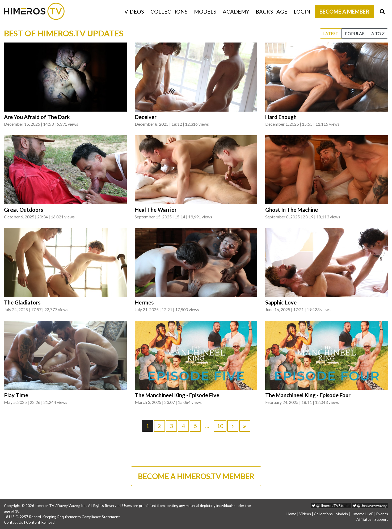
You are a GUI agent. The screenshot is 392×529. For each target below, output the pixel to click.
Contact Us (13, 522)
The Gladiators (22, 302)
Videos (134, 11)
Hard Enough (281, 117)
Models (205, 11)
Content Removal (40, 522)
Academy (236, 11)
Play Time (16, 395)
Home (291, 513)
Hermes (144, 302)
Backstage (271, 11)
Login (302, 11)
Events (382, 513)
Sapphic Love (281, 302)
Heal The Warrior (156, 209)
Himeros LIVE (362, 513)
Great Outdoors (23, 209)
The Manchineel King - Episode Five (177, 395)
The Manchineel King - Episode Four (308, 395)
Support (381, 519)
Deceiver (146, 117)
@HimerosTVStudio (330, 505)
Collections (169, 11)
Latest (330, 33)
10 (220, 426)
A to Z (378, 33)
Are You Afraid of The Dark (37, 117)
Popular (355, 33)
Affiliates (364, 519)
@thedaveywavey (370, 505)
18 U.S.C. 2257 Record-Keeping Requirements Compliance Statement (62, 516)
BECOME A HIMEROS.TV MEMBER (196, 476)
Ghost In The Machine (291, 209)
